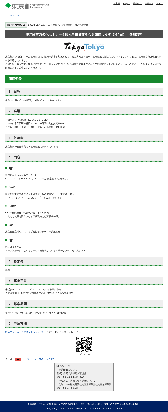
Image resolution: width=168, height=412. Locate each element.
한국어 (159, 3)
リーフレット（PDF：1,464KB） (39, 359)
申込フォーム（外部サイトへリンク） (24, 332)
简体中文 (137, 3)
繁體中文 (149, 3)
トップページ (12, 16)
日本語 (116, 3)
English (126, 3)
